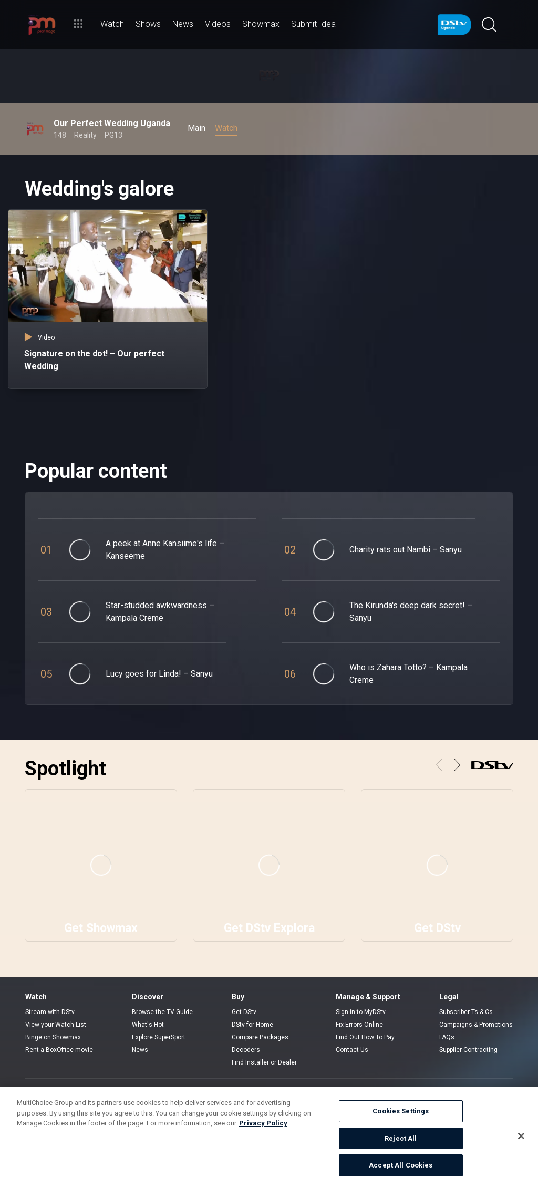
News (140, 1049)
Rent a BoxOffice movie (59, 1049)
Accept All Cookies (400, 1165)
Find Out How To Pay (365, 1037)
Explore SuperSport (158, 1037)
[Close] (521, 1136)
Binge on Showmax (53, 1037)
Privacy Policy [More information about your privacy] (263, 1123)
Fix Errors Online (359, 1024)
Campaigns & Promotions (476, 1024)
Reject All (401, 1138)
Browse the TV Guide (162, 1012)
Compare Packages (260, 1037)
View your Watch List (55, 1024)
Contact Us (352, 1049)
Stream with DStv (50, 1012)
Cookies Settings (401, 1111)
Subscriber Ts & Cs (466, 1012)
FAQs (446, 1037)
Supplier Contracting (468, 1049)
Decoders (246, 1049)
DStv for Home (252, 1024)
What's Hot (148, 1024)
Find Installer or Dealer (264, 1062)
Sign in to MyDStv (361, 1012)
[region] (269, 1137)
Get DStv (244, 1012)
